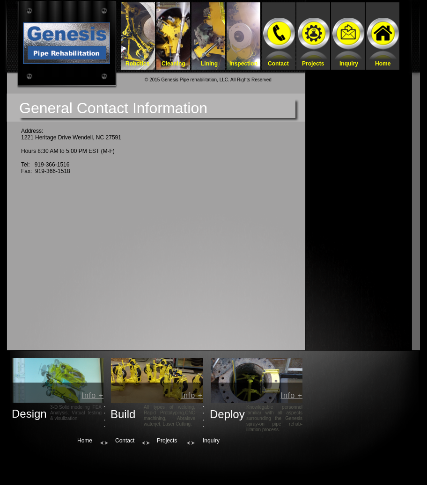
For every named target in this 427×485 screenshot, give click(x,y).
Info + (92, 395)
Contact (124, 440)
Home (84, 440)
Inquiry (211, 440)
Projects (167, 440)
